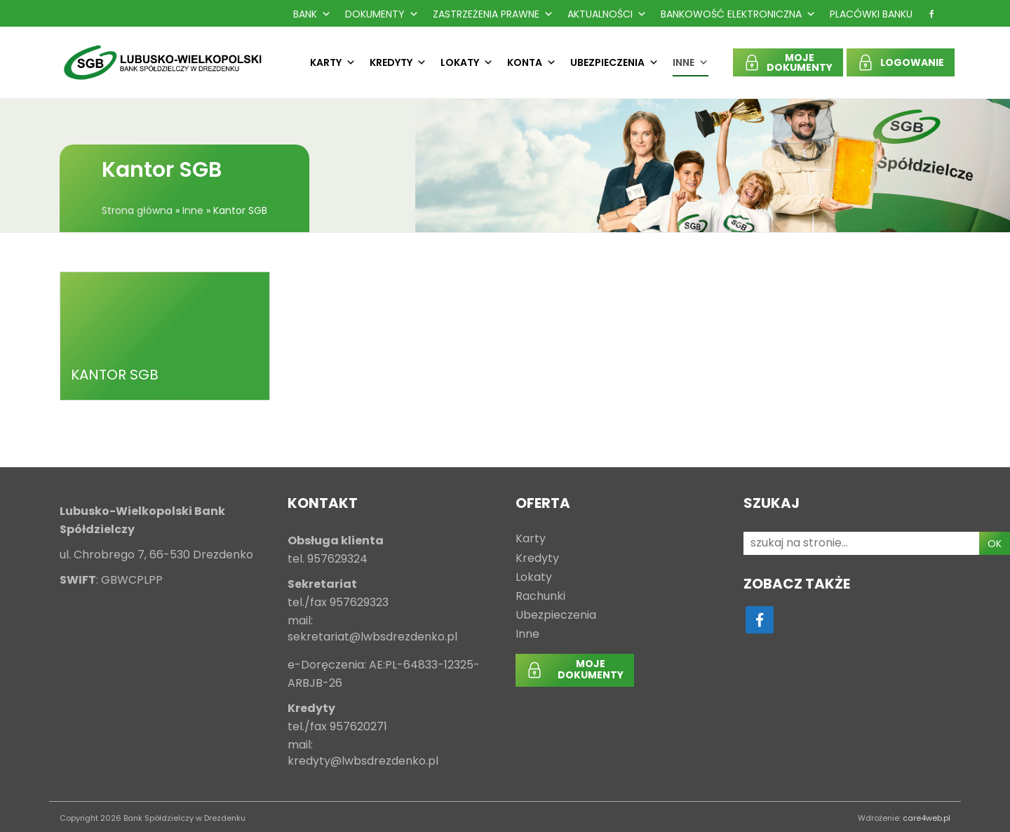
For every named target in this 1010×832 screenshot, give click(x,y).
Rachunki (540, 596)
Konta (531, 62)
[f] (931, 14)
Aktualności (607, 14)
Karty (333, 62)
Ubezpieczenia (614, 62)
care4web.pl (926, 818)
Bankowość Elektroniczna (738, 14)
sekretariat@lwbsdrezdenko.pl (372, 637)
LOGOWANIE (912, 62)
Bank (312, 14)
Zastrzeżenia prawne (493, 14)
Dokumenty (382, 14)
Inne (690, 62)
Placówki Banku (871, 14)
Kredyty (398, 62)
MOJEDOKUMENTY (800, 62)
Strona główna (137, 210)
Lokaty (466, 62)
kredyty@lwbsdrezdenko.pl (363, 761)
